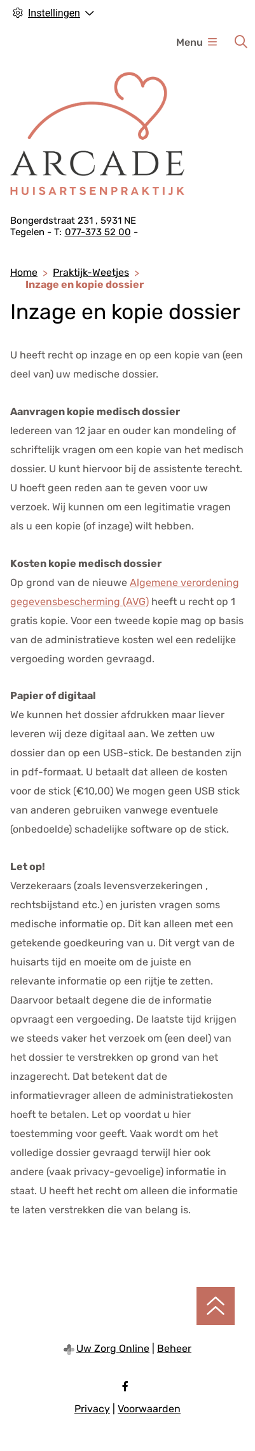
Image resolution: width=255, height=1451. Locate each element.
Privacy (92, 1409)
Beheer (174, 1348)
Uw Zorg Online (112, 1348)
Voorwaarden (149, 1409)
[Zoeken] (241, 42)
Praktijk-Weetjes (91, 272)
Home (24, 272)
